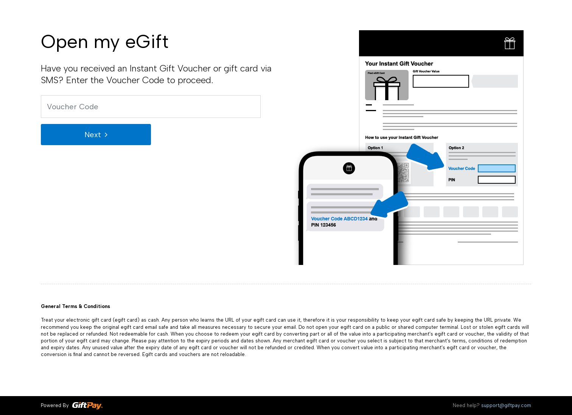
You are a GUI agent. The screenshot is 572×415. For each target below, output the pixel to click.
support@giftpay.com (506, 405)
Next (92, 134)
